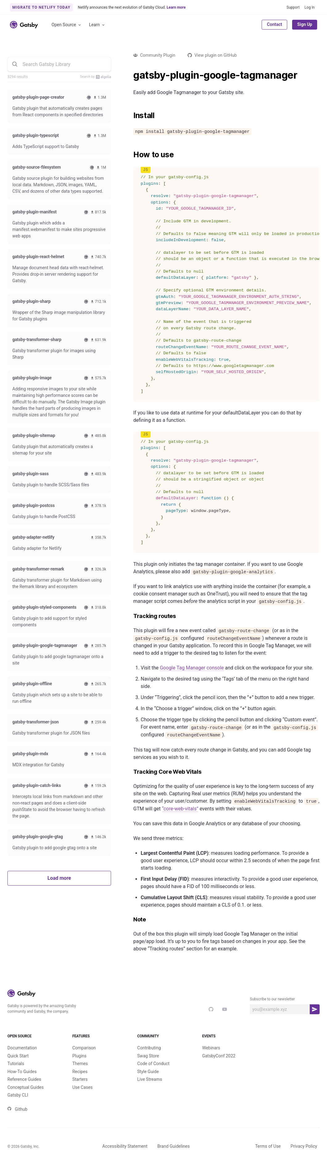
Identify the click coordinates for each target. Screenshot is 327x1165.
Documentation (22, 1047)
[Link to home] (24, 24)
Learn (97, 24)
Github (17, 1109)
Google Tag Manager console (192, 668)
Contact (274, 24)
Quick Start (18, 1055)
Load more (59, 878)
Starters (80, 1079)
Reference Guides (24, 1079)
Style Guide (148, 1071)
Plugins (79, 1055)
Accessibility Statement (124, 1146)
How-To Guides (22, 1071)
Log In (309, 7)
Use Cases (82, 1087)
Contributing (149, 1047)
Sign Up (304, 24)
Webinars (211, 1047)
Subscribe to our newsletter (272, 999)
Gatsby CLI (17, 1095)
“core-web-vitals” (180, 809)
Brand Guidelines (173, 1146)
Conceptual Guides (25, 1087)
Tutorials (15, 1063)
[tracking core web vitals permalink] (130, 772)
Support (293, 7)
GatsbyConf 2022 (218, 1055)
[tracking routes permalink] (130, 616)
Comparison (84, 1047)
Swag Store (148, 1055)
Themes (80, 1063)
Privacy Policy (304, 1146)
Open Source (67, 24)
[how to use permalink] (130, 154)
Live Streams (149, 1079)
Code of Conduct (153, 1063)
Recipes (79, 1071)
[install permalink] (130, 115)
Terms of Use (268, 1146)
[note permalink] (130, 919)
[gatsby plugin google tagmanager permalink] (130, 75)
